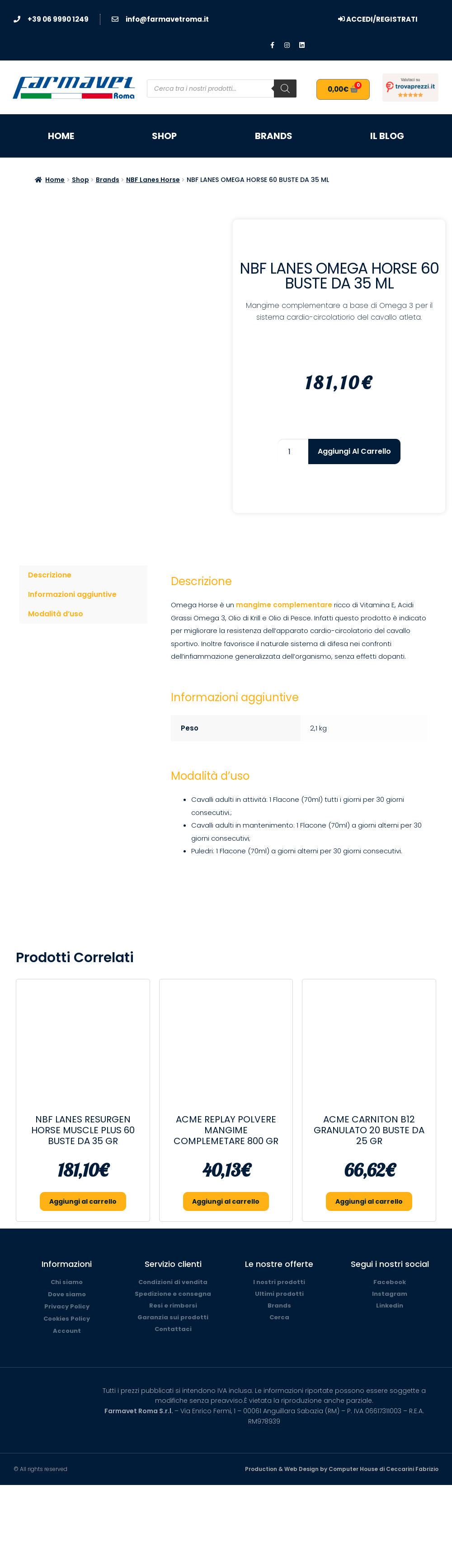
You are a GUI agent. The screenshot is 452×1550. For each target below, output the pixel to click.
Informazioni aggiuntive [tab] (72, 594)
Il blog (387, 136)
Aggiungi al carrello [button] (83, 1201)
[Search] (285, 88)
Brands (273, 136)
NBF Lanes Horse (153, 179)
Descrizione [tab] (49, 575)
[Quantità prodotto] (293, 451)
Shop (164, 136)
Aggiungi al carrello (354, 451)
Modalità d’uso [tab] (55, 614)
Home (61, 136)
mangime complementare (284, 605)
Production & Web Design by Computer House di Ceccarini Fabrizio (341, 1469)
